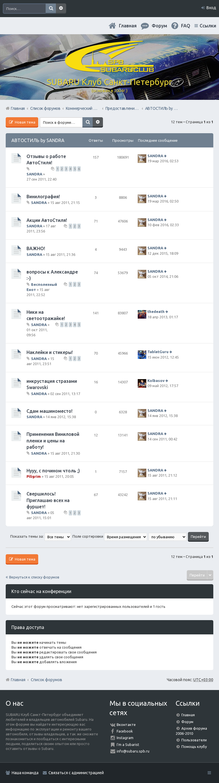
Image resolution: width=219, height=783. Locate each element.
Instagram (125, 738)
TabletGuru (158, 352)
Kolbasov (156, 381)
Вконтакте (126, 725)
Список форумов (46, 679)
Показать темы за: (40, 536)
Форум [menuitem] (159, 25)
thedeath (156, 311)
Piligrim (34, 476)
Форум (187, 722)
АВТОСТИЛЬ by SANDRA (37, 140)
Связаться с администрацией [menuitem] (76, 772)
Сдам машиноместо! (49, 411)
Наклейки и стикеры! (50, 352)
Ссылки (208, 25)
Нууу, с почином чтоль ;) (53, 470)
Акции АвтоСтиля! (47, 220)
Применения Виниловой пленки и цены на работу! (53, 441)
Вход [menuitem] (211, 7)
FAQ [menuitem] (185, 25)
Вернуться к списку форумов (34, 577)
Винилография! (43, 196)
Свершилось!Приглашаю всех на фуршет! (48, 500)
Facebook (125, 731)
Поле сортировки (109, 536)
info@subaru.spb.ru (133, 751)
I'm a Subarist (128, 744)
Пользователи (194, 740)
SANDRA (34, 174)
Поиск (51, 8)
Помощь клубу (194, 746)
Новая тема (24, 122)
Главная (128, 25)
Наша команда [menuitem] (25, 772)
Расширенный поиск (61, 8)
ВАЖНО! (36, 248)
